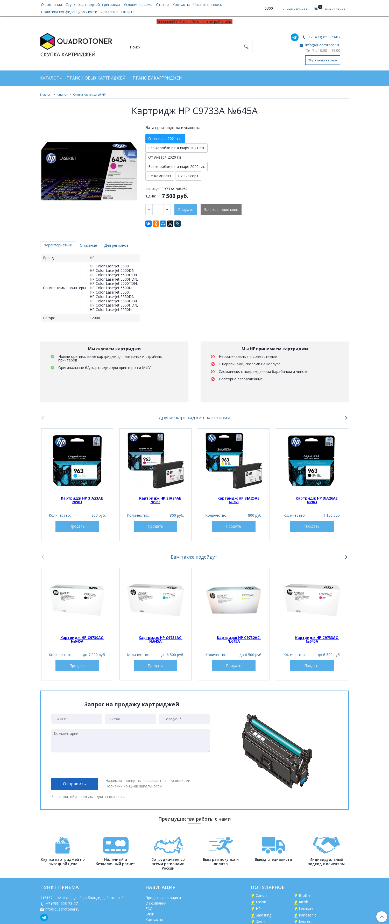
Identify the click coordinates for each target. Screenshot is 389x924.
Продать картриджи (163, 897)
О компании (51, 4)
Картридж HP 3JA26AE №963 (317, 500)
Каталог (49, 78)
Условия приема (138, 4)
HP (258, 908)
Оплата (128, 11)
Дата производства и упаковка (172, 128)
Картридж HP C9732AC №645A (239, 639)
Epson (261, 901)
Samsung (263, 915)
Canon (261, 895)
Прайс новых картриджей (96, 78)
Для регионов (116, 245)
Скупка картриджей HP (89, 94)
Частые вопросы (208, 4)
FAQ (149, 908)
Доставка (109, 11)
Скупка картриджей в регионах (93, 4)
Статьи (162, 4)
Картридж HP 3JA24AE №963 (160, 500)
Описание (88, 245)
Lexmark (306, 908)
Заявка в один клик (221, 209)
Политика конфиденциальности (69, 11)
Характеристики (58, 245)
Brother (305, 895)
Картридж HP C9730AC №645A (82, 639)
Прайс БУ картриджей (157, 78)
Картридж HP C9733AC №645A (317, 639)
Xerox (260, 921)
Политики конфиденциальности (133, 786)
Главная (45, 94)
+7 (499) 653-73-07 (323, 36)
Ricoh (303, 901)
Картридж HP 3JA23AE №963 (82, 500)
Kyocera (306, 921)
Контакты (181, 4)
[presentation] (90, 765)
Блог (149, 914)
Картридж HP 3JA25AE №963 (238, 500)
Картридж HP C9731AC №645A (160, 639)
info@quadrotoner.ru (322, 44)
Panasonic (307, 915)
